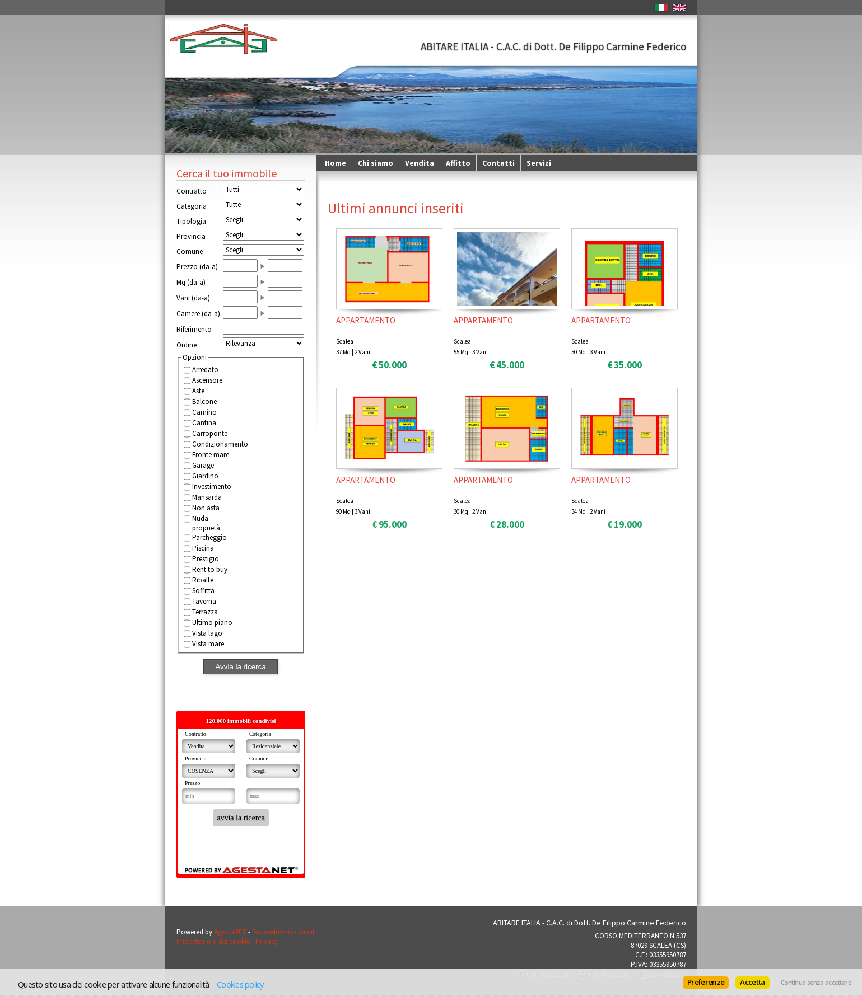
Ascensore (207, 380)
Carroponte (209, 433)
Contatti (498, 163)
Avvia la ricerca (240, 667)
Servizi (538, 163)
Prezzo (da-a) (197, 266)
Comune (189, 251)
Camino (204, 412)
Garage (203, 465)
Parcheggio (209, 537)
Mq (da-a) (191, 282)
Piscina (203, 548)
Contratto (191, 191)
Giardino (205, 476)
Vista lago (207, 633)
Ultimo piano (212, 622)
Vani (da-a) (193, 298)
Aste (198, 391)
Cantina (204, 422)
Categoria (191, 206)
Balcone (204, 401)
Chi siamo (375, 163)
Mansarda (207, 497)
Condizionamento (214, 444)
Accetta (752, 982)
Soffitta (203, 590)
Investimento (211, 486)
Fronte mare (210, 454)
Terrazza (205, 612)
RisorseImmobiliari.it (283, 932)
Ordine (186, 345)
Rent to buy (209, 569)
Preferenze (705, 982)
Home (335, 163)
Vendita (419, 163)
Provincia (191, 236)
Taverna (204, 601)
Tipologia (191, 221)
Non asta (206, 508)
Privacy (266, 941)
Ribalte (202, 580)
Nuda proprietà (206, 523)
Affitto (458, 163)
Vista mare (208, 644)
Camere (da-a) (198, 313)
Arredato (205, 369)
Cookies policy (240, 984)
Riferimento (194, 329)
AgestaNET (230, 932)
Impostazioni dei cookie (213, 941)
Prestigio (205, 558)
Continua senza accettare (816, 982)
